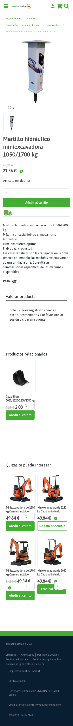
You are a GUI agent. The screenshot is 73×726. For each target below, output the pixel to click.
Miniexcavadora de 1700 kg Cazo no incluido (20, 572)
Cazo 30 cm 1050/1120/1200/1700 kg (20, 398)
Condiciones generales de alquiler (25, 664)
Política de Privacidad (17, 659)
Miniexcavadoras (52, 25)
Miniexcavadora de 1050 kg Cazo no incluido (51, 572)
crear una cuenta (33, 319)
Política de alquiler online (47, 659)
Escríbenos (11, 654)
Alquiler (31, 18)
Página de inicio (14, 18)
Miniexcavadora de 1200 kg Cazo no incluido (20, 509)
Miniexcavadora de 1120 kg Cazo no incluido (51, 509)
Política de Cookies (48, 654)
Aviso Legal (27, 654)
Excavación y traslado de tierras (22, 25)
